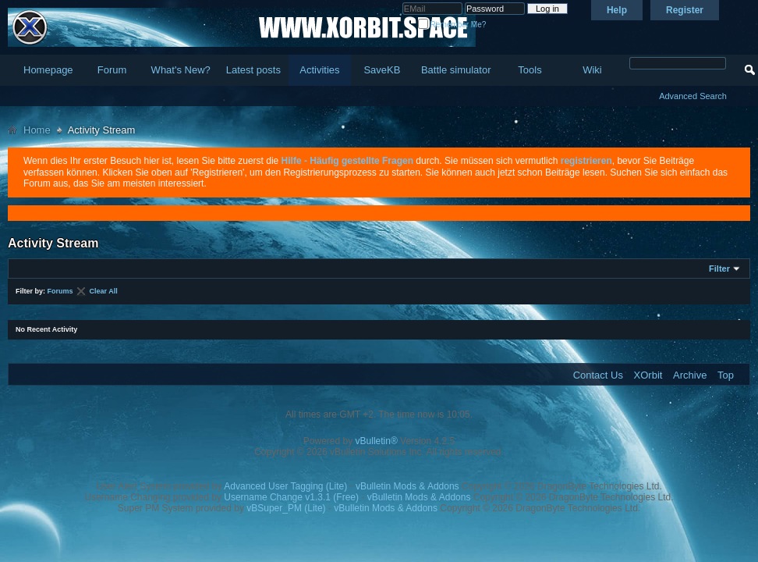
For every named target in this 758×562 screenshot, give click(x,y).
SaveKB (381, 70)
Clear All (104, 291)
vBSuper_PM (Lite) (285, 508)
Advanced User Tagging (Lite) (285, 486)
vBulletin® (377, 441)
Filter (719, 268)
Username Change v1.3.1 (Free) (291, 497)
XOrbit (648, 375)
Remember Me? (452, 24)
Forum (112, 70)
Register (684, 10)
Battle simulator (456, 70)
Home (37, 130)
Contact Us (598, 375)
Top (725, 375)
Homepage (48, 70)
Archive (690, 375)
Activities (319, 70)
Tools (529, 70)
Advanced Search (693, 96)
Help (617, 10)
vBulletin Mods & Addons (407, 486)
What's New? (181, 70)
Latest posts (253, 70)
